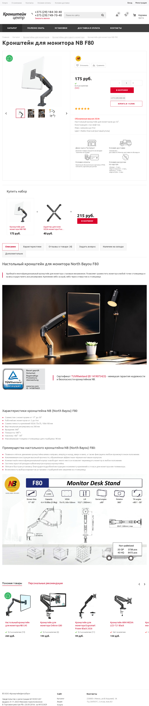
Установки (61, 28)
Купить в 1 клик (126, 104)
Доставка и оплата (89, 28)
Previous (6, 113)
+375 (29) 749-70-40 (48, 15)
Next (66, 113)
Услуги (60, 705)
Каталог (12, 28)
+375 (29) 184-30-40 (48, 12)
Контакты (116, 28)
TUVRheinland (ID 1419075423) (88, 376)
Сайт (59, 694)
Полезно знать (35, 28)
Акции (59, 702)
